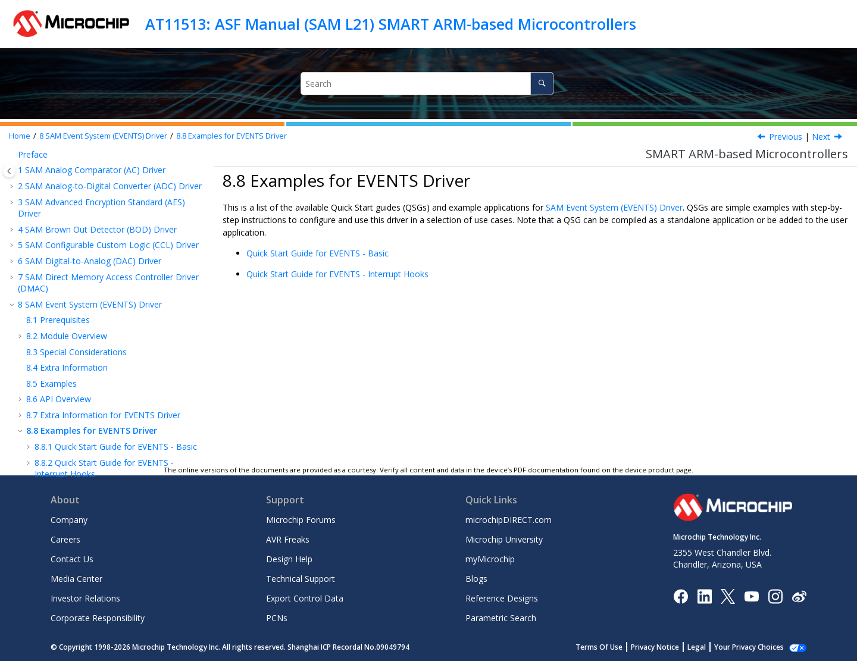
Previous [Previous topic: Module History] (785, 136)
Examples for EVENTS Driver (231, 136)
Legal (709, 647)
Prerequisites (58, 172)
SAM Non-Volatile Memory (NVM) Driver (101, 358)
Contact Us (72, 559)
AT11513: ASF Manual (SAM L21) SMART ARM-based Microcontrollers (390, 24)
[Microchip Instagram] (775, 595)
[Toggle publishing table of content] (9, 171)
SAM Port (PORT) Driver (70, 428)
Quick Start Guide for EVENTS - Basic (116, 299)
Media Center (76, 578)
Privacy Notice (668, 647)
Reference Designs (501, 598)
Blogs (476, 578)
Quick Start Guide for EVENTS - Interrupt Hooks (337, 274)
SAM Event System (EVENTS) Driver (103, 136)
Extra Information (67, 219)
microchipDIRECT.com (508, 519)
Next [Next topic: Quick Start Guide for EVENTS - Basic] (821, 136)
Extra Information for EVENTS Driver (103, 267)
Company (69, 519)
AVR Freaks (287, 539)
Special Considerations (76, 204)
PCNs (276, 618)
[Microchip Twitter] (728, 595)
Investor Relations (85, 598)
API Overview (58, 251)
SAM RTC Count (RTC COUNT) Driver (95, 444)
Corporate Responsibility (98, 618)
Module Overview (66, 188)
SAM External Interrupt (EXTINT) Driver (96, 342)
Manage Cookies (755, 647)
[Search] (541, 83)
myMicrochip (490, 559)
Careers (65, 539)
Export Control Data (304, 598)
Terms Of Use (612, 647)
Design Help (289, 559)
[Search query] (427, 83)
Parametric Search (500, 618)
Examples (51, 236)
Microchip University (504, 539)
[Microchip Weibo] (799, 596)
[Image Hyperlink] (751, 596)
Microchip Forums (301, 519)
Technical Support (300, 578)
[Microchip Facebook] (680, 595)
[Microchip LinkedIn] (704, 595)
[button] (13, 157)
